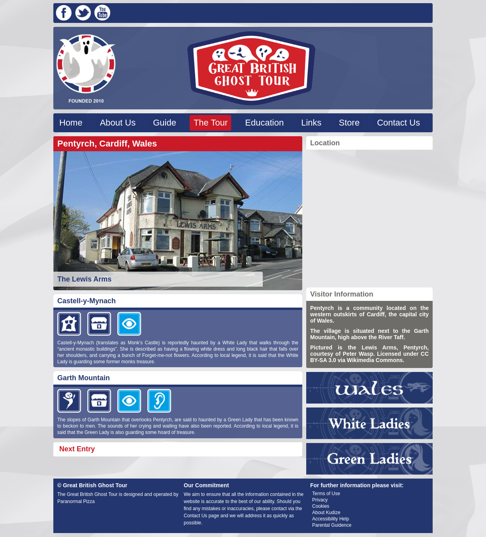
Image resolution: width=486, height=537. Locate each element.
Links (311, 123)
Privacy (320, 500)
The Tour (211, 123)
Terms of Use (326, 493)
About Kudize (326, 512)
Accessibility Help (330, 519)
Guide (164, 123)
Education (264, 123)
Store (349, 123)
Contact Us (398, 123)
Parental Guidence (331, 525)
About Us (118, 123)
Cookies (320, 506)
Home (71, 123)
